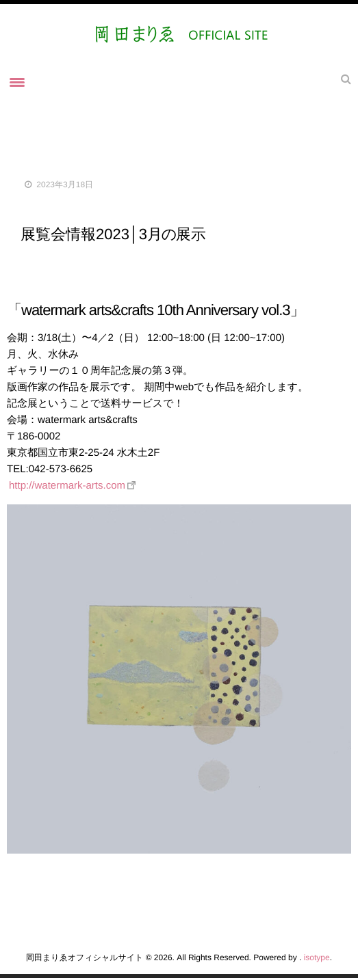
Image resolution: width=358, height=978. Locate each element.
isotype (317, 957)
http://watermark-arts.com (67, 485)
